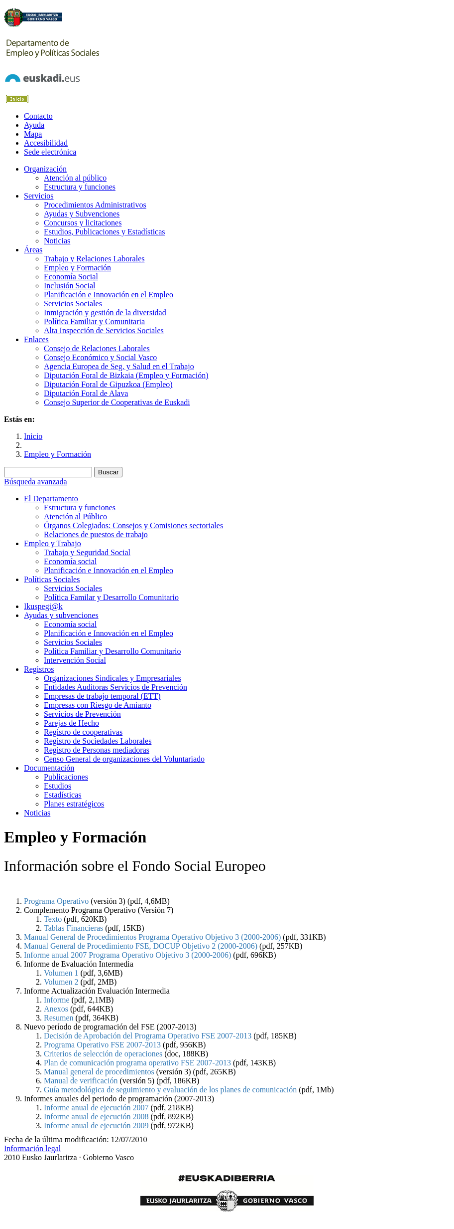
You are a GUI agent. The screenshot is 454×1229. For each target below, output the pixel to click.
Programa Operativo (56, 901)
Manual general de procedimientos (99, 1071)
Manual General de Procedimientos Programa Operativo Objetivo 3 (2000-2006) (152, 937)
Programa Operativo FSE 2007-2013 (102, 1044)
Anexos (56, 1009)
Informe (57, 1000)
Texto (53, 919)
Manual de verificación (80, 1080)
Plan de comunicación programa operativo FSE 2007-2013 (137, 1062)
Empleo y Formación (57, 454)
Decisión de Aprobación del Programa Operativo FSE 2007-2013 (147, 1035)
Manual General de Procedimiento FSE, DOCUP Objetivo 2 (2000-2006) (140, 946)
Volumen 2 (61, 982)
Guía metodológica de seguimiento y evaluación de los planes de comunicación (170, 1089)
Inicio (33, 436)
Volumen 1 (61, 973)
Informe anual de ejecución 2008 (96, 1116)
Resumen (59, 1018)
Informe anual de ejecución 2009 (96, 1125)
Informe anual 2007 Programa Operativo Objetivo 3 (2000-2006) (128, 955)
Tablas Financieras (73, 928)
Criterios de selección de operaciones (103, 1053)
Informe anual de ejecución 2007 (96, 1107)
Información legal (32, 1148)
